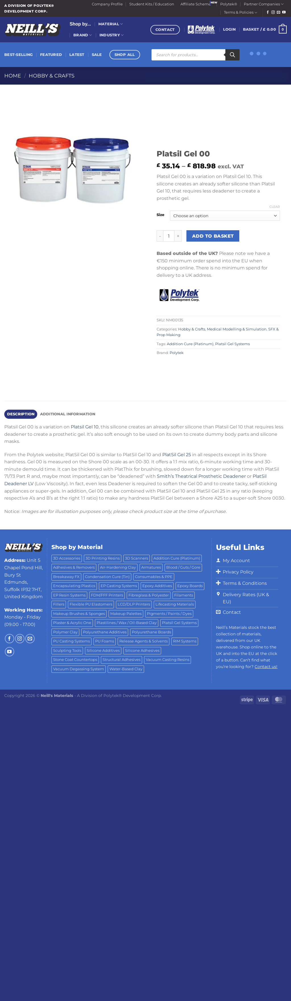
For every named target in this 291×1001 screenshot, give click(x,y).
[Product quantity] (168, 236)
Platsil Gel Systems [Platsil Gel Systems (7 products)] (179, 623)
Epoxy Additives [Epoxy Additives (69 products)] (157, 586)
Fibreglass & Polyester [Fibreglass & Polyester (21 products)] (148, 595)
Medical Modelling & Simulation (237, 329)
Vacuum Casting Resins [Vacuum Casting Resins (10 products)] (167, 659)
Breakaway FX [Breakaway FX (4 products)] (66, 577)
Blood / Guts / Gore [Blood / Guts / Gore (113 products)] (183, 567)
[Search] (232, 54)
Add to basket (213, 236)
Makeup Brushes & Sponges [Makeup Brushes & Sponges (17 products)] (79, 614)
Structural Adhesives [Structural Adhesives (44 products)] (121, 659)
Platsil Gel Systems (232, 344)
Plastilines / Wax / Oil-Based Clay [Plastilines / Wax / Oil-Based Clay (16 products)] (127, 623)
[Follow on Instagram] (273, 12)
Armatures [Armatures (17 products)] (151, 567)
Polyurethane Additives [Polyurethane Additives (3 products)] (104, 632)
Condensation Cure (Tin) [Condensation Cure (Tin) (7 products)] (107, 577)
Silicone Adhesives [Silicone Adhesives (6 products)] (142, 650)
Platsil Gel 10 (85, 427)
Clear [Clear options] (274, 207)
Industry (111, 35)
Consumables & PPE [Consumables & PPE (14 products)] (153, 577)
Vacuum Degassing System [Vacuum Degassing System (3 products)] (78, 669)
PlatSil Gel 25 (176, 454)
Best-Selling (18, 55)
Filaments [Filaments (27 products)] (183, 595)
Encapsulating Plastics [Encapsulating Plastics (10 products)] (74, 586)
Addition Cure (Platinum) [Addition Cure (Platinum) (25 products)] (176, 558)
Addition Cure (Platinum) (190, 344)
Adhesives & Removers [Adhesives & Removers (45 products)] (74, 567)
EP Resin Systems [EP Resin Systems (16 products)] (69, 595)
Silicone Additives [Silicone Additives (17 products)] (103, 650)
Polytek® (228, 4)
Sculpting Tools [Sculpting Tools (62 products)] (67, 650)
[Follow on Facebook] (267, 12)
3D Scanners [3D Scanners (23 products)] (136, 558)
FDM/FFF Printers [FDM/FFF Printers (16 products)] (107, 595)
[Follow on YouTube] (284, 12)
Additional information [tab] (67, 414)
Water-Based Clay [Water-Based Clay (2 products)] (125, 669)
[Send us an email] (278, 12)
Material (110, 24)
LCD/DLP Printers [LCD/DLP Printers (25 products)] (134, 604)
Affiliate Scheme (195, 4)
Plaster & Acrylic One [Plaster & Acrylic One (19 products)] (72, 623)
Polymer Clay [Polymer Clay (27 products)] (65, 632)
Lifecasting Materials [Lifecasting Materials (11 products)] (174, 604)
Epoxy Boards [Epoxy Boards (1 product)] (190, 586)
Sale (97, 55)
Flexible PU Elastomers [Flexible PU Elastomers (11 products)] (91, 604)
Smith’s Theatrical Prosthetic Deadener (201, 476)
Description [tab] (21, 414)
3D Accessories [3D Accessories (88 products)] (66, 558)
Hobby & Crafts (51, 75)
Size (160, 215)
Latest (76, 55)
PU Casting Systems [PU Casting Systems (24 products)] (71, 641)
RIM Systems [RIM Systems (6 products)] (184, 641)
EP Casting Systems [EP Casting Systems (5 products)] (119, 586)
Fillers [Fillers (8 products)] (58, 604)
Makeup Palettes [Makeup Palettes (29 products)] (126, 614)
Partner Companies (264, 4)
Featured (51, 55)
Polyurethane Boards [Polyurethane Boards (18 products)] (151, 632)
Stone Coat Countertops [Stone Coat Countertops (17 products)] (75, 659)
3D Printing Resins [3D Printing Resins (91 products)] (103, 558)
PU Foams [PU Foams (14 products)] (104, 641)
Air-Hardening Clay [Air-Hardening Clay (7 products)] (118, 567)
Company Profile (107, 4)
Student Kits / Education (151, 4)
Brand (82, 35)
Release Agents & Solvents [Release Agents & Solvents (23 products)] (143, 641)
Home (12, 75)
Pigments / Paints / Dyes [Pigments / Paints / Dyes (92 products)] (169, 614)
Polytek (177, 353)
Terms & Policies (240, 12)
